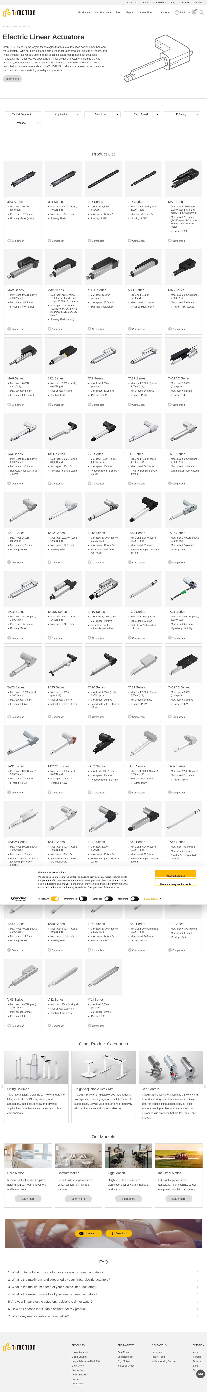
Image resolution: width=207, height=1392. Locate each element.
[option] (36, 1087)
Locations (163, 12)
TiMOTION (8, 26)
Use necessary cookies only (175, 1372)
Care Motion (16, 1173)
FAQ (172, 2)
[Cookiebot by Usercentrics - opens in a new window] (18, 1386)
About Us (132, 2)
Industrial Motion (169, 1173)
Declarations (159, 2)
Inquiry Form (146, 12)
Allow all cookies (175, 1363)
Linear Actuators (22, 26)
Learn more (12, 78)
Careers (145, 2)
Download (184, 2)
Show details (151, 1386)
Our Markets (103, 12)
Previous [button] (2, 1086)
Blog (118, 12)
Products (84, 12)
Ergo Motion (116, 1173)
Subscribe (199, 2)
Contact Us (83, 1233)
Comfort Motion (68, 1173)
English (182, 14)
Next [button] (205, 1086)
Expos (130, 12)
